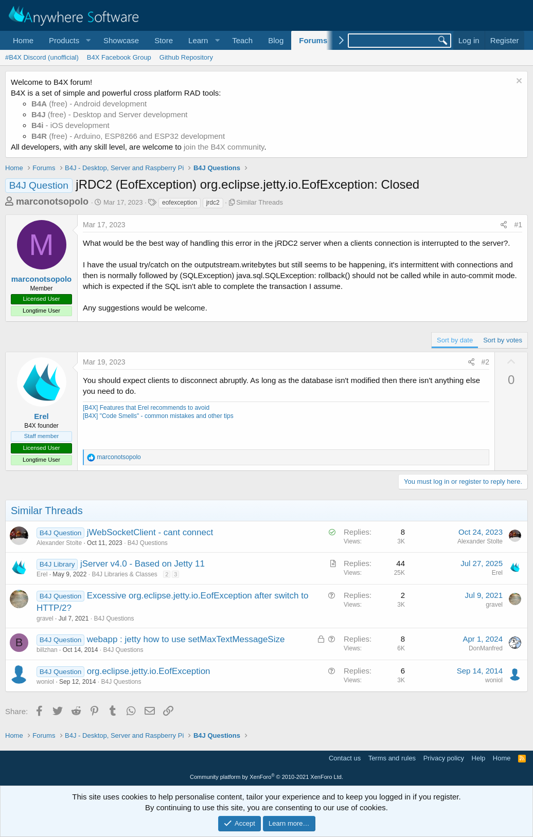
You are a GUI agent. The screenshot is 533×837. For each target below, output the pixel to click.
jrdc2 (213, 202)
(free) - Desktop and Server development (109, 114)
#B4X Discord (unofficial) (42, 57)
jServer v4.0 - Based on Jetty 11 (142, 564)
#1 (518, 225)
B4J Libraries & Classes (124, 574)
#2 (486, 362)
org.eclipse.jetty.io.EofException (148, 671)
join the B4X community (224, 146)
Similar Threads (259, 202)
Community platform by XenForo (266, 777)
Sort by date (455, 340)
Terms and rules (392, 758)
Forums (313, 40)
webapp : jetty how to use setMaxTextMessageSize (186, 639)
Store (163, 40)
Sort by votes (502, 340)
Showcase (121, 40)
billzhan (47, 649)
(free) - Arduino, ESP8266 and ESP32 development (128, 136)
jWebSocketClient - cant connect (150, 532)
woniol (45, 681)
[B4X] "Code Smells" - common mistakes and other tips (158, 416)
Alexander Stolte (59, 543)
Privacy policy (443, 758)
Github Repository (186, 57)
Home (23, 40)
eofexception (179, 202)
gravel (45, 618)
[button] (68, 40)
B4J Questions (148, 543)
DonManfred (486, 648)
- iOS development (70, 125)
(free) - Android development (89, 103)
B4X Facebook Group (119, 57)
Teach (242, 40)
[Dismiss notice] (517, 82)
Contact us (345, 758)
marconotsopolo (52, 201)
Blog (275, 40)
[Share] (503, 225)
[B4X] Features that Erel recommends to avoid (146, 407)
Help (479, 758)
